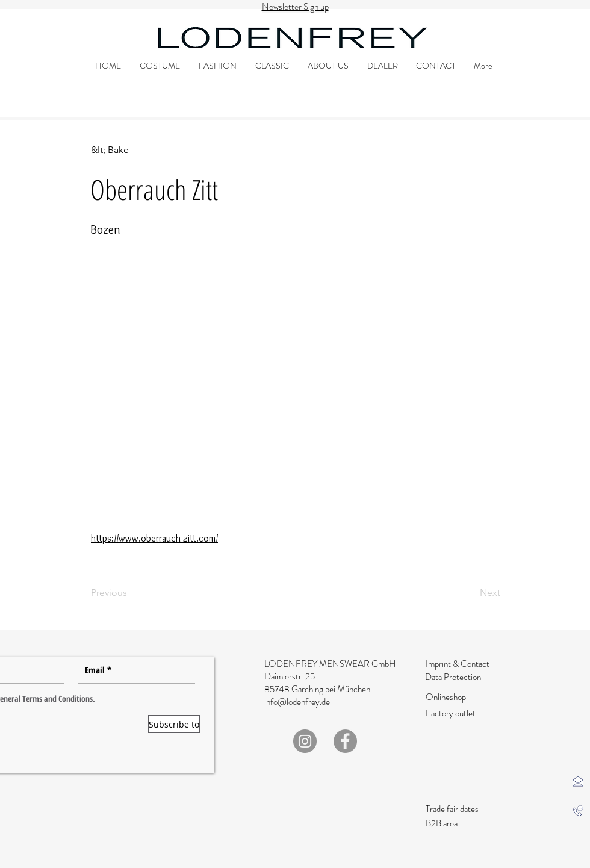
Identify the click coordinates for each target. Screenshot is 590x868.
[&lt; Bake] (130, 150)
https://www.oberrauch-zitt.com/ (154, 538)
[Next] (470, 593)
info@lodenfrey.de (297, 701)
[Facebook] (345, 741)
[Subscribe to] (174, 724)
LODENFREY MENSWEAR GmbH (330, 663)
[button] (578, 781)
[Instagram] (305, 741)
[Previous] (130, 593)
